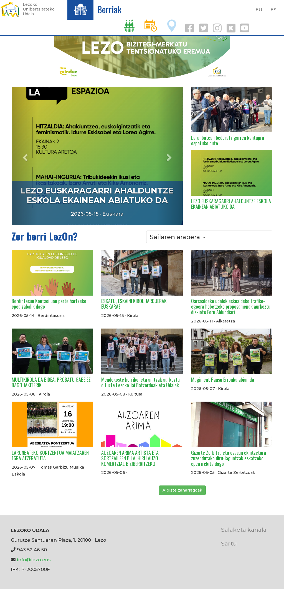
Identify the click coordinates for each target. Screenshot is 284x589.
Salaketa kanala (244, 529)
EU (258, 9)
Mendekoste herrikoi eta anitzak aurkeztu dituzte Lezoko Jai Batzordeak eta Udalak (140, 382)
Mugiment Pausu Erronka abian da (222, 379)
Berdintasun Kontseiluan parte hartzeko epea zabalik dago (49, 303)
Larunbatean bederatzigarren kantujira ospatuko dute (227, 140)
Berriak (109, 9)
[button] (24, 156)
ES (273, 9)
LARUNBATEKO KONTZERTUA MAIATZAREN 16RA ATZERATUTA (50, 455)
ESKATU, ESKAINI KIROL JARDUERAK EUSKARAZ (134, 303)
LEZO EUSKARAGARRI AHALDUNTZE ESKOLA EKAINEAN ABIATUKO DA (97, 195)
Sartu (229, 543)
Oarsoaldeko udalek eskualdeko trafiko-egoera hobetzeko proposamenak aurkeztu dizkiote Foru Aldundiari (230, 306)
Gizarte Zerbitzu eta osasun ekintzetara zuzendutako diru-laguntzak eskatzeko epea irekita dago (228, 458)
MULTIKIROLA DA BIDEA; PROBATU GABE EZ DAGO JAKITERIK (51, 382)
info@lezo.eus (34, 559)
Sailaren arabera (177, 237)
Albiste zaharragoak (182, 490)
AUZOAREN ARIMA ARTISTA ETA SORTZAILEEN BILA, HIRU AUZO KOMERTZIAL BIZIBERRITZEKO (130, 458)
